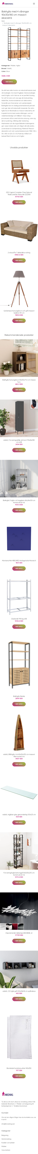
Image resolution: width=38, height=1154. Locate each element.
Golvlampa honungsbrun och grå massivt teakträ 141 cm (19, 312)
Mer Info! (9, 82)
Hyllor (18, 65)
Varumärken (6, 1150)
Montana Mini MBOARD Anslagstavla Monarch (19, 561)
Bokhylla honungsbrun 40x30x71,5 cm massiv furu (19, 381)
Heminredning (6, 1139)
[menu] (34, 3)
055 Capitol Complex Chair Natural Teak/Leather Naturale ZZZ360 (19, 193)
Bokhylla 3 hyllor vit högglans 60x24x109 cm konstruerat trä (19, 501)
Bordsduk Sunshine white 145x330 (19, 1068)
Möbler (13, 65)
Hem (3, 21)
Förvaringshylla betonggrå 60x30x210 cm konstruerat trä (19, 874)
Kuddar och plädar (8, 1143)
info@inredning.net (8, 1124)
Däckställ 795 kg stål (19, 619)
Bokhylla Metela (19, 696)
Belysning (5, 1135)
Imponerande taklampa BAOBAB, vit (19, 933)
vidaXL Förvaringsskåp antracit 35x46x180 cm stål (19, 441)
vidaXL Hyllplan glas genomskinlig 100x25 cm (19, 815)
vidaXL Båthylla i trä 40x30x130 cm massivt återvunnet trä (19, 755)
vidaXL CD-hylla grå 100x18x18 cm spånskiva (19, 991)
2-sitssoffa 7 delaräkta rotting (19, 253)
